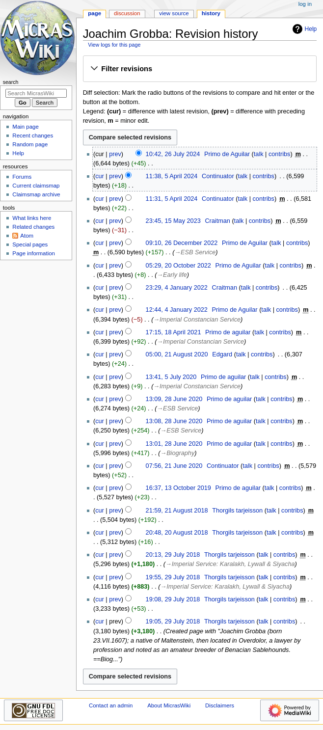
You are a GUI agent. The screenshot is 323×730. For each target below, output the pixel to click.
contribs (279, 154)
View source (173, 13)
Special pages (30, 244)
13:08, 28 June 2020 (174, 421)
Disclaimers (219, 705)
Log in (305, 4)
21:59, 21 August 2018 (177, 510)
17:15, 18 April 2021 (173, 332)
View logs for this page (114, 45)
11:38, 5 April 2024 (172, 176)
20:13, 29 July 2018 (173, 554)
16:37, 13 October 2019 (178, 488)
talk (259, 154)
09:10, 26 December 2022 (182, 243)
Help (303, 29)
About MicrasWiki (168, 705)
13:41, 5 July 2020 (171, 377)
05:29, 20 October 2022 (178, 265)
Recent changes (32, 135)
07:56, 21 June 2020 (174, 465)
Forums (21, 177)
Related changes (33, 227)
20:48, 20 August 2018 (177, 532)
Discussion (127, 13)
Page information (33, 253)
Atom (26, 236)
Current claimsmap (35, 186)
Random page (30, 144)
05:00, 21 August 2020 (177, 354)
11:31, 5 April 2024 (172, 198)
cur (99, 176)
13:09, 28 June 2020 (174, 399)
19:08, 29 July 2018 (173, 599)
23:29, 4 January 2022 (177, 287)
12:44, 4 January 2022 (177, 309)
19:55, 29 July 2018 (173, 577)
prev (115, 154)
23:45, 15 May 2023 (173, 220)
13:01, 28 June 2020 (174, 443)
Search (11, 82)
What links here (31, 218)
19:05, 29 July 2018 (173, 621)
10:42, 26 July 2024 (173, 154)
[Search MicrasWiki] (36, 93)
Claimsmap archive (36, 194)
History (211, 13)
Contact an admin (111, 705)
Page (94, 13)
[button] (199, 69)
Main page (25, 127)
